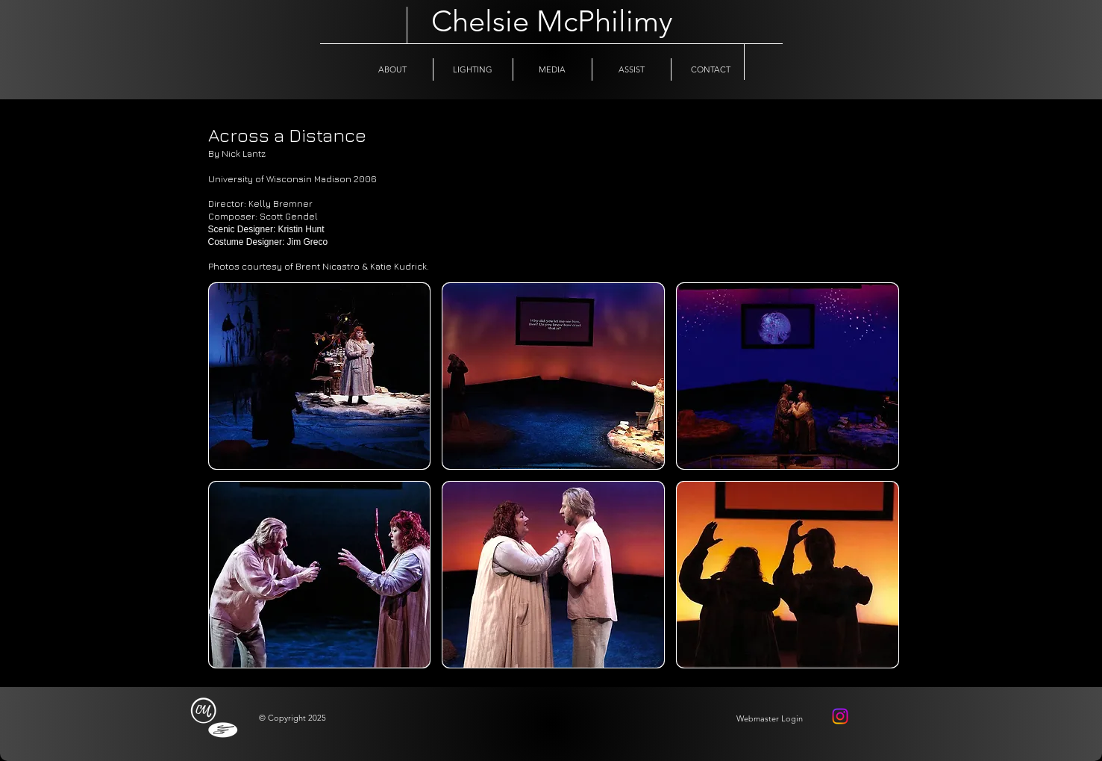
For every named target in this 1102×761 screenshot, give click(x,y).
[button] (319, 376)
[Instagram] (840, 716)
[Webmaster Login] (769, 719)
